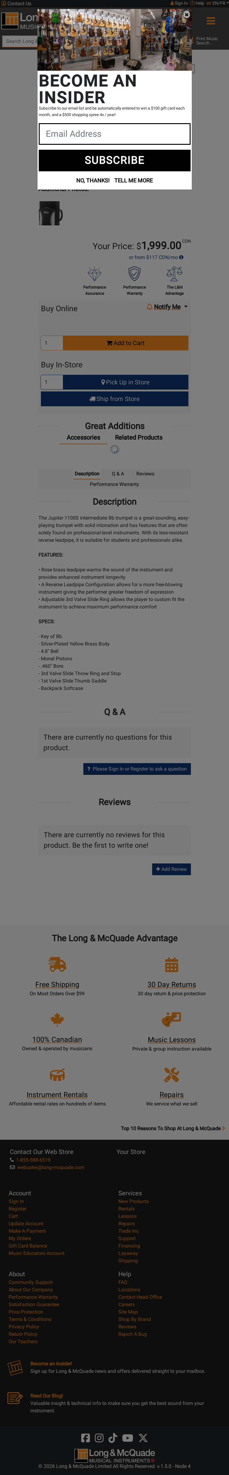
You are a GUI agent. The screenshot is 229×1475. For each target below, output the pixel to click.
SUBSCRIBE (114, 160)
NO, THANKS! (93, 180)
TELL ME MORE (133, 180)
